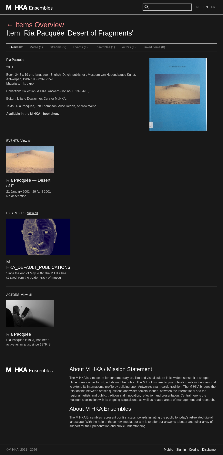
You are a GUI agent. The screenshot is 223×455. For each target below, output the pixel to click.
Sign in (181, 449)
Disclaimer (209, 449)
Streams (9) (58, 47)
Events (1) (80, 47)
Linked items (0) (154, 47)
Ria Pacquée (15, 59)
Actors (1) (129, 47)
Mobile (168, 449)
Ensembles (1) (105, 47)
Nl (198, 7)
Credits (194, 449)
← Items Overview (35, 25)
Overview (16, 47)
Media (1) (36, 47)
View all (25, 140)
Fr (213, 7)
